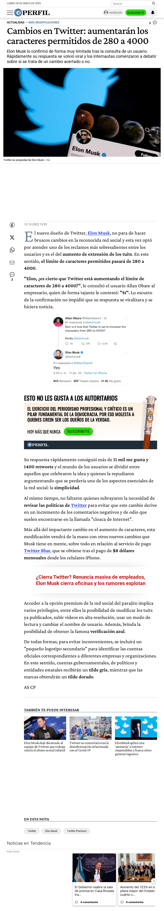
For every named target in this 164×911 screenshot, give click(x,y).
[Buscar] (133, 3)
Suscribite (135, 12)
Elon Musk (51, 831)
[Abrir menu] (10, 12)
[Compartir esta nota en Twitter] (12, 237)
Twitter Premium (77, 831)
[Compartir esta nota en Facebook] (12, 225)
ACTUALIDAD (15, 22)
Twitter (79, 505)
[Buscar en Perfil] (153, 3)
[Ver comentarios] (153, 23)
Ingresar (115, 12)
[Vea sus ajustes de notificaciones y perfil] (153, 12)
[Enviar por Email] (12, 262)
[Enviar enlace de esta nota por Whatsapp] (12, 250)
